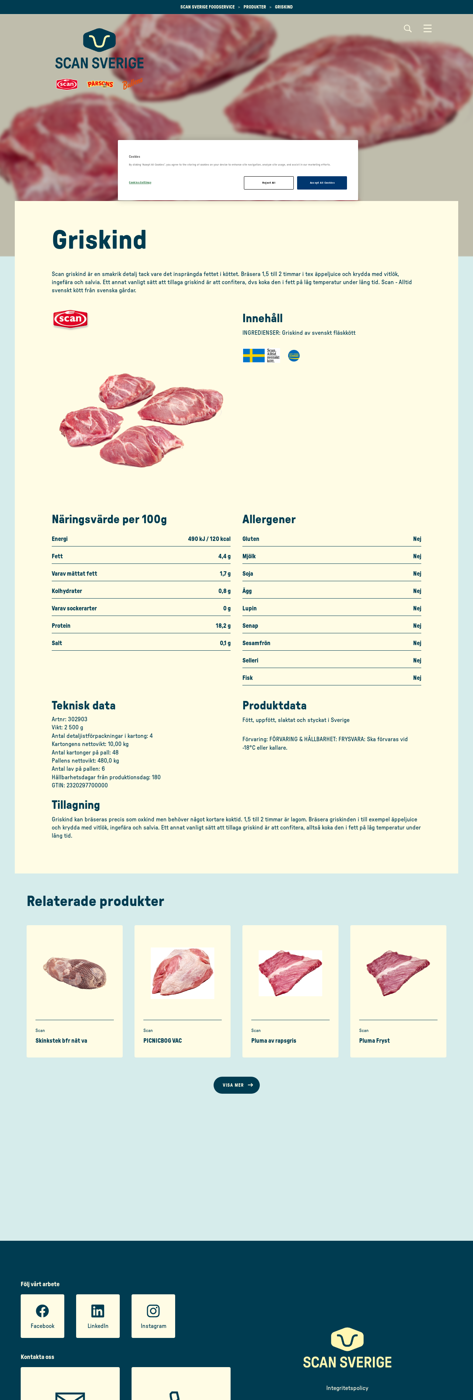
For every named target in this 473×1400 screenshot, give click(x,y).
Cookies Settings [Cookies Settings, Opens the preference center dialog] (140, 182)
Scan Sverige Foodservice (207, 7)
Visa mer (233, 1085)
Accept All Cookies (322, 182)
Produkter (255, 7)
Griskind (284, 7)
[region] (238, 170)
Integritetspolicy (347, 1388)
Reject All (268, 182)
